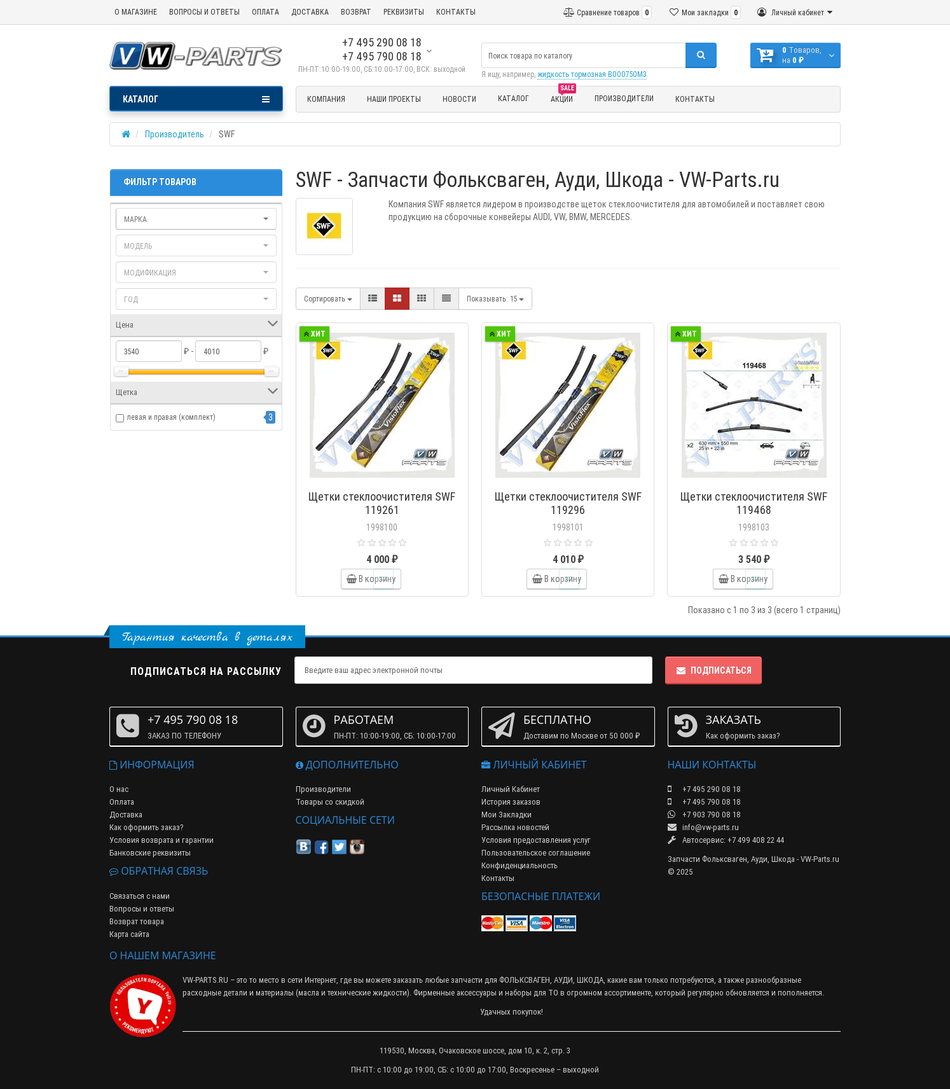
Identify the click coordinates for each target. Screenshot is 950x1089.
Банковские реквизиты (150, 852)
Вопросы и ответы (141, 908)
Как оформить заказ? (146, 827)
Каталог (513, 98)
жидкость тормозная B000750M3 (592, 74)
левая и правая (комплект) (171, 417)
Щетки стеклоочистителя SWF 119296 (568, 503)
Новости (459, 99)
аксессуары (477, 992)
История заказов (510, 801)
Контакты (695, 99)
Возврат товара (136, 921)
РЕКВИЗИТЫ (403, 12)
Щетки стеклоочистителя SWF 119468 (753, 503)
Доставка (125, 814)
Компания (326, 99)
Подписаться (713, 670)
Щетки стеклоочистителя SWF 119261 (381, 503)
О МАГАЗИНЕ (135, 12)
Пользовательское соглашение (535, 852)
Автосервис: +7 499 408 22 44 (726, 840)
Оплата (121, 801)
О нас (118, 789)
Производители (624, 98)
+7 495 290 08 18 (382, 42)
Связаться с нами (139, 896)
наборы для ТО (531, 992)
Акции (563, 97)
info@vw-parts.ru (703, 827)
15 (495, 298)
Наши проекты (394, 99)
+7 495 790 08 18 (382, 56)
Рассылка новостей (515, 827)
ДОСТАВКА (310, 12)
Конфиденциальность (519, 865)
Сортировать (328, 298)
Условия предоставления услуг (536, 840)
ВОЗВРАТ (356, 12)
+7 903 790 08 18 (704, 814)
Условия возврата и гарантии (161, 840)
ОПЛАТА (265, 12)
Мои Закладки (506, 814)
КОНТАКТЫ (456, 12)
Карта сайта (129, 934)
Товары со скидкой (330, 801)
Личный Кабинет (510, 789)
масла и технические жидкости (352, 992)
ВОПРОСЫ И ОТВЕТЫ (204, 12)
